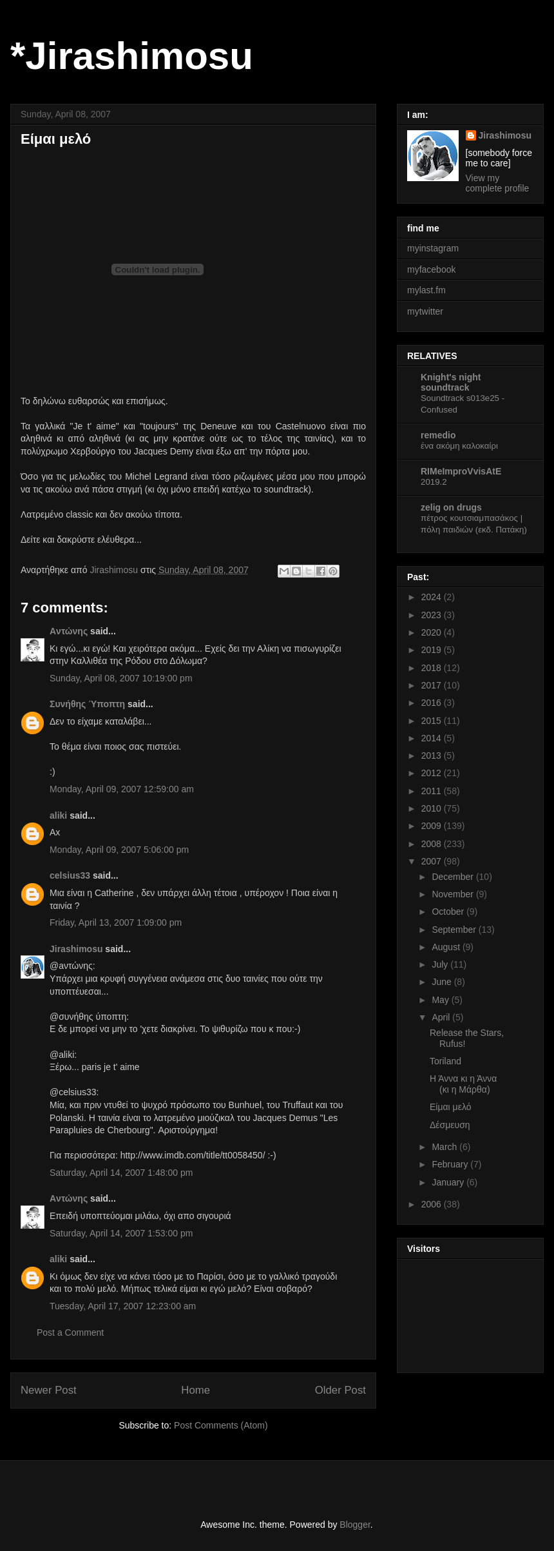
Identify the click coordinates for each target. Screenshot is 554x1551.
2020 (432, 632)
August (447, 947)
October (449, 911)
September (455, 929)
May (441, 1000)
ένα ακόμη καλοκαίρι (459, 446)
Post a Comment (70, 1332)
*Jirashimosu (131, 55)
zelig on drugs (451, 507)
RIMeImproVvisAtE (461, 471)
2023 (432, 615)
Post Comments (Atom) (220, 1425)
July (441, 964)
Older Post (340, 1390)
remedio (438, 435)
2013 (432, 755)
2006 (432, 1204)
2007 (432, 861)
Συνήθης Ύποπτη (87, 704)
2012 (432, 773)
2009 (432, 826)
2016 (432, 702)
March (445, 1147)
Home (195, 1390)
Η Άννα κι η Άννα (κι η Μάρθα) (463, 1084)
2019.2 (434, 482)
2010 (432, 808)
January (449, 1182)
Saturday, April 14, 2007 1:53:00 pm (121, 1233)
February (451, 1164)
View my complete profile (498, 183)
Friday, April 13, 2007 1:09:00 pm (116, 922)
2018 (432, 668)
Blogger (354, 1524)
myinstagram (433, 248)
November (453, 894)
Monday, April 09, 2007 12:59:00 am (122, 789)
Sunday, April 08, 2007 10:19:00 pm (121, 678)
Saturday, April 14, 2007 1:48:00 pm (121, 1172)
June (443, 982)
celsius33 (70, 875)
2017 (432, 685)
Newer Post (49, 1390)
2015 (432, 721)
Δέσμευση (450, 1125)
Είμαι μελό (451, 1107)
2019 (432, 650)
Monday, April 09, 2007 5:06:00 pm (119, 849)
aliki (58, 815)
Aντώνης (69, 631)
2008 (432, 844)
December (453, 877)
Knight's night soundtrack (451, 382)
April (442, 1017)
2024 (432, 597)
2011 (432, 791)
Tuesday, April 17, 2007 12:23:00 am (123, 1306)
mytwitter (425, 311)
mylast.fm (426, 290)
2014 (432, 738)
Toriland (445, 1061)
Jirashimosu (76, 949)
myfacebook (431, 269)
